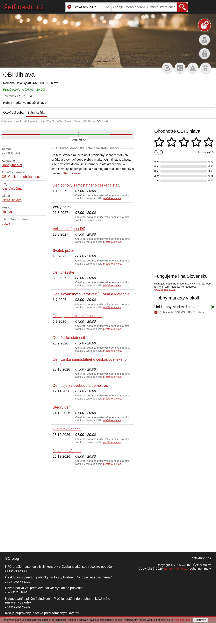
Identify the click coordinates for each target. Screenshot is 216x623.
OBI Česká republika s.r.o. (21, 176)
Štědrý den (62, 407)
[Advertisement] (92, 502)
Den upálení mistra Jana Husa (77, 316)
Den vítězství (63, 272)
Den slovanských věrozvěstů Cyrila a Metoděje (91, 294)
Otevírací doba (13, 112)
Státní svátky (36, 112)
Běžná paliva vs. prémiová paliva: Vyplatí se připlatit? (43, 588)
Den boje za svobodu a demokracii (81, 385)
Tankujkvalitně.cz (175, 568)
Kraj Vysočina (49, 121)
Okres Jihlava (65, 121)
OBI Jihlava (89, 121)
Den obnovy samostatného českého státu (87, 185)
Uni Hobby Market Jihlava (175, 307)
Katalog (19, 121)
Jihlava (77, 121)
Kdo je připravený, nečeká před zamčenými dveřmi (42, 613)
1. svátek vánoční (67, 429)
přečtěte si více (112, 198)
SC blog (12, 558)
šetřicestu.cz (24, 7)
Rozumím (200, 619)
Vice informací (182, 619)
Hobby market (12, 165)
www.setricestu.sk (164, 289)
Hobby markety (33, 121)
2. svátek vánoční (67, 451)
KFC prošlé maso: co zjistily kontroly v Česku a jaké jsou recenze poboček (59, 566)
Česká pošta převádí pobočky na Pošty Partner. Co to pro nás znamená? (58, 577)
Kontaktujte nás (200, 558)
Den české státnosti (69, 338)
